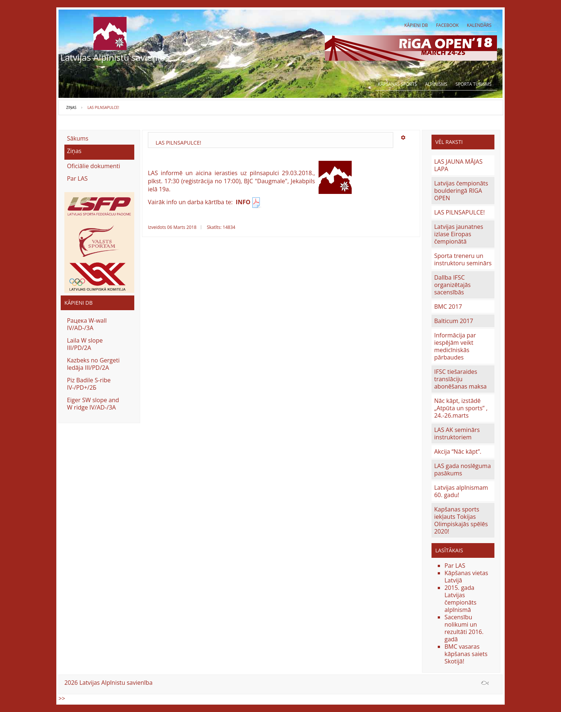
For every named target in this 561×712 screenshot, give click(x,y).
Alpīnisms (436, 84)
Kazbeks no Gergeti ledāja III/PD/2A (93, 364)
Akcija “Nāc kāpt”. (457, 451)
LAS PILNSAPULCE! (459, 212)
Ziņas (71, 107)
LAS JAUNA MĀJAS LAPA (458, 165)
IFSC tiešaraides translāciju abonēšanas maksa (460, 379)
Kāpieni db (416, 25)
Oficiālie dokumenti (93, 166)
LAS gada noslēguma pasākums (462, 469)
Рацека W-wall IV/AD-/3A (87, 324)
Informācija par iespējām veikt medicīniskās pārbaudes (455, 346)
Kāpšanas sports (397, 84)
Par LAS (77, 178)
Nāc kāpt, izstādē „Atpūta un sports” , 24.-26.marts (460, 408)
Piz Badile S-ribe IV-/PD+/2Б (89, 383)
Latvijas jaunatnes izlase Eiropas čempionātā (458, 234)
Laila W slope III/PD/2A (85, 344)
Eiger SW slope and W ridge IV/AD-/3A (93, 403)
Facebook (447, 25)
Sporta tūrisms (473, 84)
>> (61, 698)
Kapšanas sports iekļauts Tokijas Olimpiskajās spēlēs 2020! (461, 520)
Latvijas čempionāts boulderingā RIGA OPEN (461, 190)
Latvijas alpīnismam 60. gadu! (461, 491)
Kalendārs (479, 25)
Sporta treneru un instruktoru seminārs (462, 259)
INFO (249, 202)
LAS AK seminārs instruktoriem (457, 433)
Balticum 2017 (453, 321)
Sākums (77, 138)
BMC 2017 (448, 306)
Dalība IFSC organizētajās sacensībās (452, 284)
